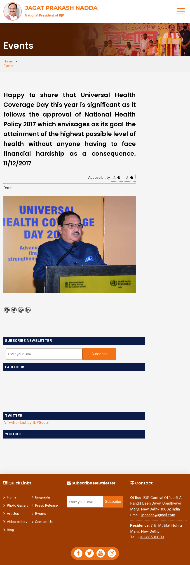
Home (8, 61)
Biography (43, 493)
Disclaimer (77, 562)
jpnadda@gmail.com (158, 510)
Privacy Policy (53, 562)
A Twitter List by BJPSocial (26, 418)
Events (25, 61)
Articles (13, 509)
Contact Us (44, 517)
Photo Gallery (17, 501)
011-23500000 (152, 533)
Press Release (46, 501)
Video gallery (17, 517)
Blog (10, 525)
